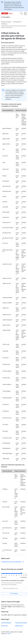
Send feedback (14, 593)
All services (4, 625)
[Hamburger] (25, 13)
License (9, 633)
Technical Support (6, 622)
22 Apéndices (17, 21)
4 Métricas (4, 23)
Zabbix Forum (19, 625)
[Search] (21, 13)
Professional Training (21, 622)
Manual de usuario (6, 21)
